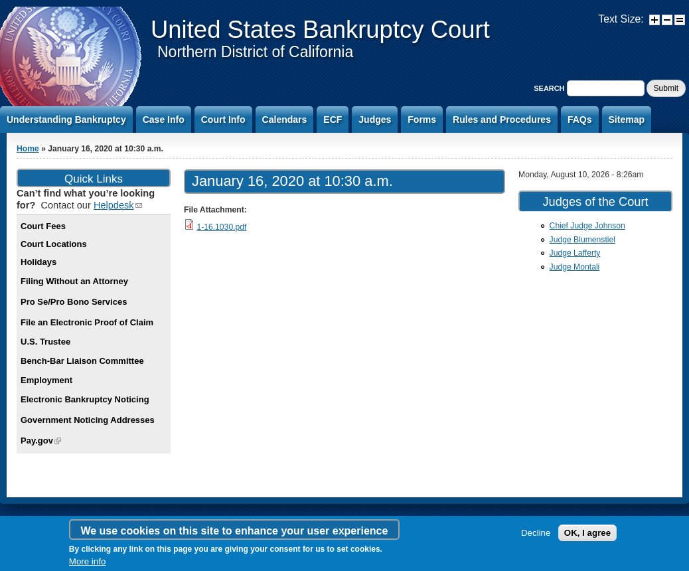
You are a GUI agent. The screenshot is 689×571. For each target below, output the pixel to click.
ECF (332, 119)
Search (550, 88)
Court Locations (54, 244)
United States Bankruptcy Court (320, 29)
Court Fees (43, 226)
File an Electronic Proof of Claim (87, 322)
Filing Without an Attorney (74, 281)
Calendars (284, 119)
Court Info (223, 119)
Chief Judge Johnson (587, 225)
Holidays (38, 262)
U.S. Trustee (45, 342)
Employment (46, 380)
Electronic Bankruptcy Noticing (85, 399)
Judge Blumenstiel (582, 239)
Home (28, 148)
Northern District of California (255, 51)
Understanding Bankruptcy (66, 119)
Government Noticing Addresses (88, 420)
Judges (374, 119)
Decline (535, 533)
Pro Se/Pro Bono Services (74, 302)
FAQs (580, 119)
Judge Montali (575, 267)
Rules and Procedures (502, 119)
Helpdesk (118, 205)
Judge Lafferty (575, 253)
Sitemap (627, 119)
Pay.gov (41, 441)
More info (87, 561)
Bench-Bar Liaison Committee (82, 361)
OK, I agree (587, 533)
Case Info (164, 119)
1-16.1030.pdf (221, 227)
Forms (422, 119)
